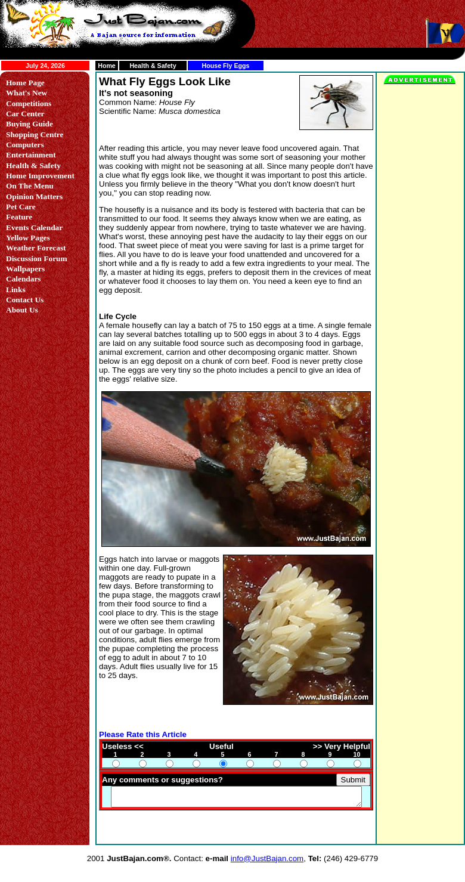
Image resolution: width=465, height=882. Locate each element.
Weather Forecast (36, 247)
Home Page (25, 82)
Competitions (28, 103)
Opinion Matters (34, 196)
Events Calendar (34, 227)
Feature (19, 216)
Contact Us (25, 299)
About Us (22, 309)
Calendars (23, 278)
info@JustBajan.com (267, 844)
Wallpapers (25, 268)
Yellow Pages (28, 237)
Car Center (25, 113)
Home (107, 65)
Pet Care (21, 206)
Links (16, 289)
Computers (25, 144)
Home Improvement (40, 175)
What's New (26, 92)
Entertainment (31, 154)
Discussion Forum (36, 258)
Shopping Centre (34, 134)
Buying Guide (29, 123)
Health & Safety (152, 65)
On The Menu (30, 185)
